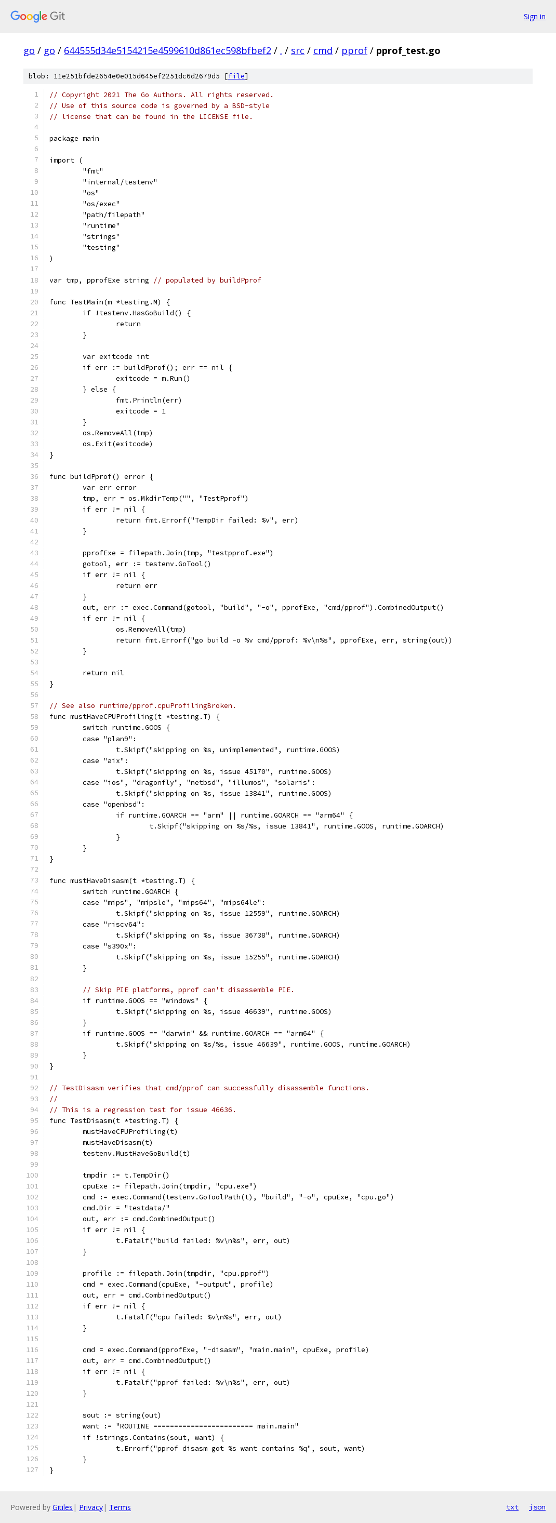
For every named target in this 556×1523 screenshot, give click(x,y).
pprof (354, 50)
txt (512, 1507)
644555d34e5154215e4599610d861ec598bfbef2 (167, 50)
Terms (120, 1507)
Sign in (535, 16)
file (236, 76)
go (29, 50)
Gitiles (62, 1507)
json (537, 1507)
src (298, 50)
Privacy (91, 1507)
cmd (323, 50)
